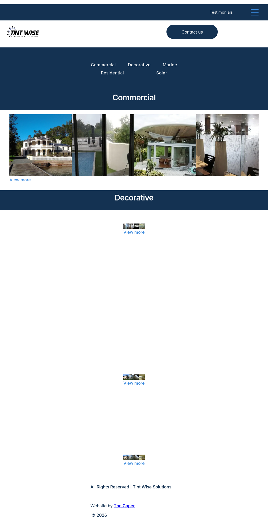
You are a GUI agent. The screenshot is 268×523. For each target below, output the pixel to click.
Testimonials (221, 12)
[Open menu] (255, 12)
